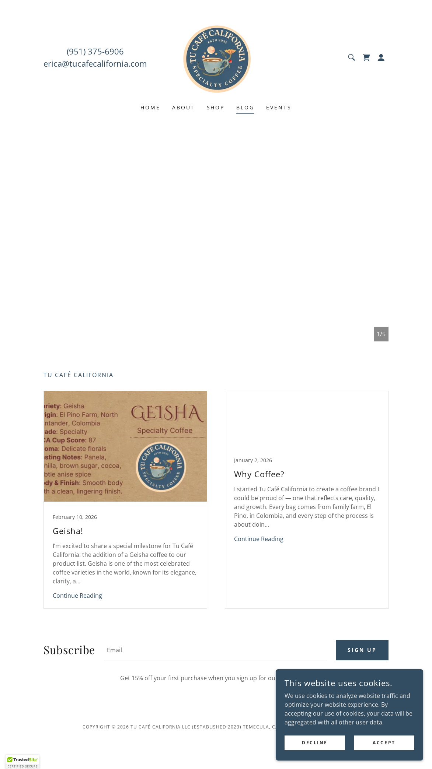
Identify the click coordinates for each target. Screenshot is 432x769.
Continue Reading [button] (77, 595)
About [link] (183, 107)
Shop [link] (216, 107)
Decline (315, 743)
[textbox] (215, 650)
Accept (384, 743)
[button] (381, 57)
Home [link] (150, 107)
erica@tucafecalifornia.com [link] (95, 63)
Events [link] (279, 107)
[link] (216, 57)
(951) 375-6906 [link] (95, 51)
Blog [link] (245, 107)
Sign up (362, 649)
